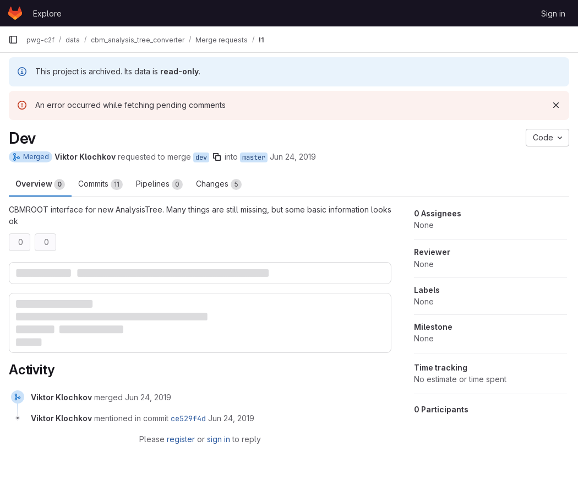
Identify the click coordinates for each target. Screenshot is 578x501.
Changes (219, 184)
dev (201, 157)
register (181, 439)
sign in (218, 439)
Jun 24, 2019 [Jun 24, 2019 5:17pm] (293, 156)
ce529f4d (188, 418)
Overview (40, 184)
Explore (47, 13)
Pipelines (159, 184)
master (253, 157)
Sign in (553, 13)
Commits (100, 184)
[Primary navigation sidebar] (13, 39)
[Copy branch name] (216, 157)
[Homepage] (15, 13)
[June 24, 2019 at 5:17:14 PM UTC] (148, 397)
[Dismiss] (556, 105)
